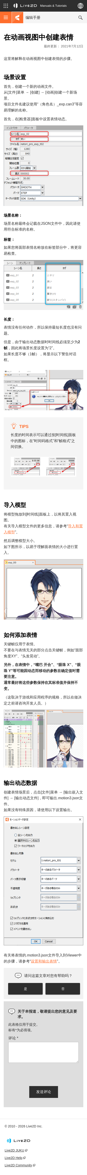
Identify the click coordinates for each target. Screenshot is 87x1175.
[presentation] (43, 1073)
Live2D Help (13, 1158)
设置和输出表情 (44, 961)
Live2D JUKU (14, 1150)
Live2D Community (18, 1165)
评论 (13, 1038)
